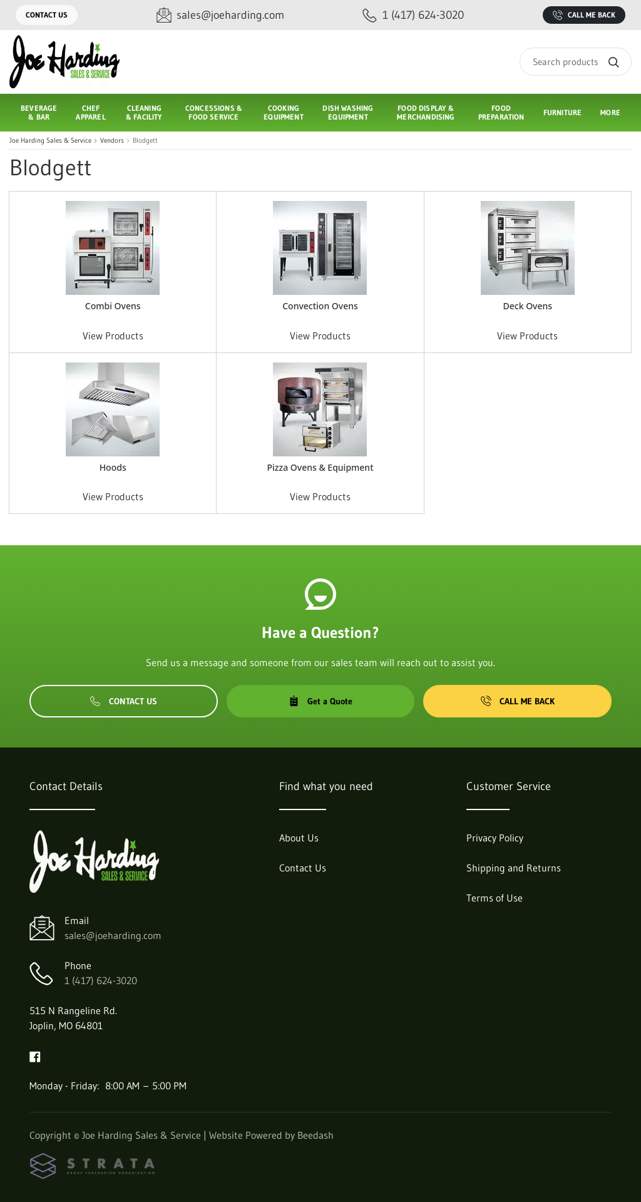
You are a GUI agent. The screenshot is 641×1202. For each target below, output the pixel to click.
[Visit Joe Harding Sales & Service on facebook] (35, 1055)
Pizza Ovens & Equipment (320, 467)
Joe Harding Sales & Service (50, 140)
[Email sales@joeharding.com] (220, 15)
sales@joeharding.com (113, 935)
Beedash (315, 1135)
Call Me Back (584, 15)
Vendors (112, 140)
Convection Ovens (320, 306)
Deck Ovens (528, 306)
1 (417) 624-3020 (100, 980)
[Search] (576, 62)
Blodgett (145, 140)
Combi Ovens (113, 306)
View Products (113, 335)
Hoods (113, 467)
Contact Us (47, 14)
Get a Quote (320, 701)
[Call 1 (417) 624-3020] (413, 15)
